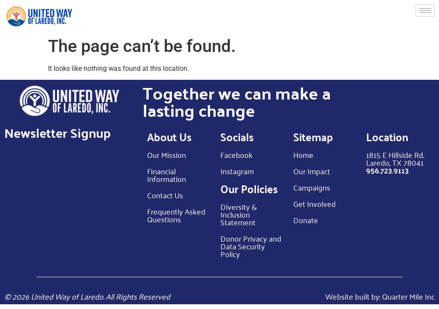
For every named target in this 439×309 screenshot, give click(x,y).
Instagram (237, 171)
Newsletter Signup (57, 132)
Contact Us (165, 195)
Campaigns (311, 187)
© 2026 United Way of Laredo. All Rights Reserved (87, 296)
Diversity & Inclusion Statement (238, 214)
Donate (305, 220)
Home (303, 154)
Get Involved (314, 203)
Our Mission (166, 154)
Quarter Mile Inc (408, 296)
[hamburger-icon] (425, 10)
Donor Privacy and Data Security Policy (250, 246)
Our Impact (311, 171)
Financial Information (166, 174)
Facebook (236, 154)
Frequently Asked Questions (176, 215)
